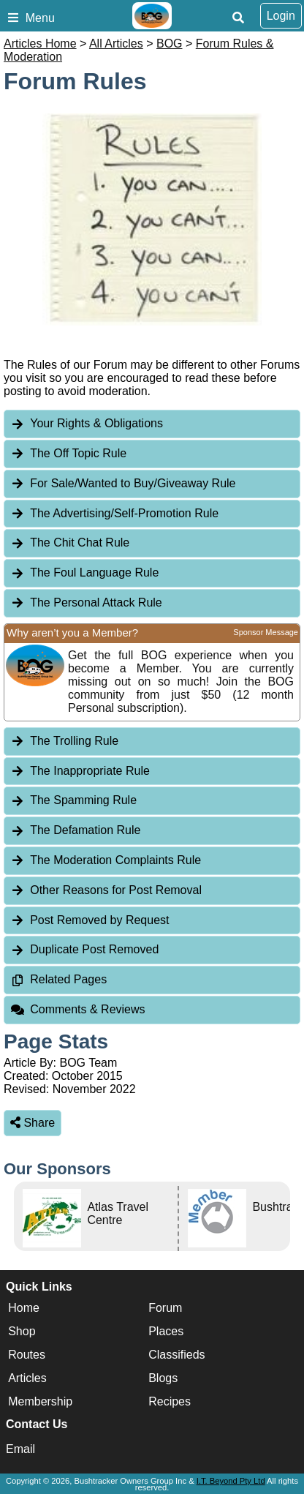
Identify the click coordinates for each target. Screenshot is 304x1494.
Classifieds (176, 1354)
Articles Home (40, 43)
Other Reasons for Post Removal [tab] (106, 890)
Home (23, 1308)
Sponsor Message (265, 632)
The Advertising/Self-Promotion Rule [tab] (114, 513)
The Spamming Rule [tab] (73, 800)
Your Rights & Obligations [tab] (86, 423)
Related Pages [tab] (58, 979)
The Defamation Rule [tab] (75, 830)
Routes (26, 1354)
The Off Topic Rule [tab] (68, 453)
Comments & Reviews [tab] (77, 1009)
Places (165, 1331)
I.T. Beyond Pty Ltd (231, 1480)
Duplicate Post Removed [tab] (84, 949)
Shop (21, 1331)
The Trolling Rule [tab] (64, 741)
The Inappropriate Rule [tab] (80, 771)
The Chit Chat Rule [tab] (69, 542)
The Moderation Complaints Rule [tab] (105, 860)
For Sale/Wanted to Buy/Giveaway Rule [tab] (123, 483)
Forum (165, 1308)
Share (32, 1122)
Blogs (163, 1378)
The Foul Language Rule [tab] (84, 572)
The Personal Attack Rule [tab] (86, 602)
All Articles (116, 43)
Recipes (169, 1401)
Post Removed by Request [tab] (90, 920)
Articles (27, 1378)
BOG (169, 43)
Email (20, 1449)
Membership (40, 1401)
